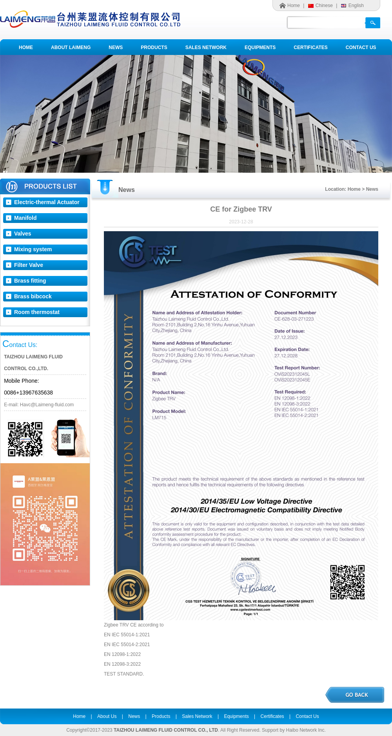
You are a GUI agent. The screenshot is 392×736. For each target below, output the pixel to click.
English (356, 5)
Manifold (25, 218)
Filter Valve (28, 265)
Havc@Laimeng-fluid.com (47, 404)
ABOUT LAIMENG (71, 47)
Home (293, 5)
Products (161, 716)
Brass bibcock (33, 296)
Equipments (236, 716)
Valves (22, 233)
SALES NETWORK (206, 47)
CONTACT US (361, 47)
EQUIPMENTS (260, 47)
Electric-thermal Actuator (47, 202)
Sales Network (197, 716)
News (134, 716)
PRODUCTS (154, 47)
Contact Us (307, 716)
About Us (106, 716)
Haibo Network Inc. (305, 730)
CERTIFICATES (310, 47)
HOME (26, 47)
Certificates (272, 716)
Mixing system (33, 249)
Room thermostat (37, 312)
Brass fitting (30, 281)
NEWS (116, 47)
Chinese (324, 5)
